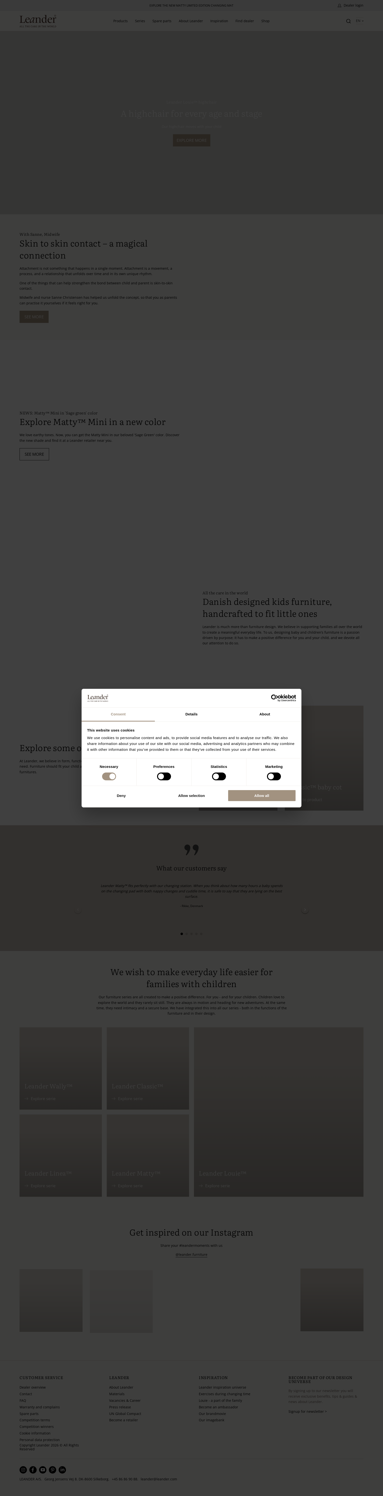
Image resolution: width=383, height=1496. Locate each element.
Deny (121, 796)
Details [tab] (191, 714)
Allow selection (191, 796)
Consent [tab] (118, 714)
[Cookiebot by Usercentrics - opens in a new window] (274, 698)
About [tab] (264, 714)
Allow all (261, 796)
